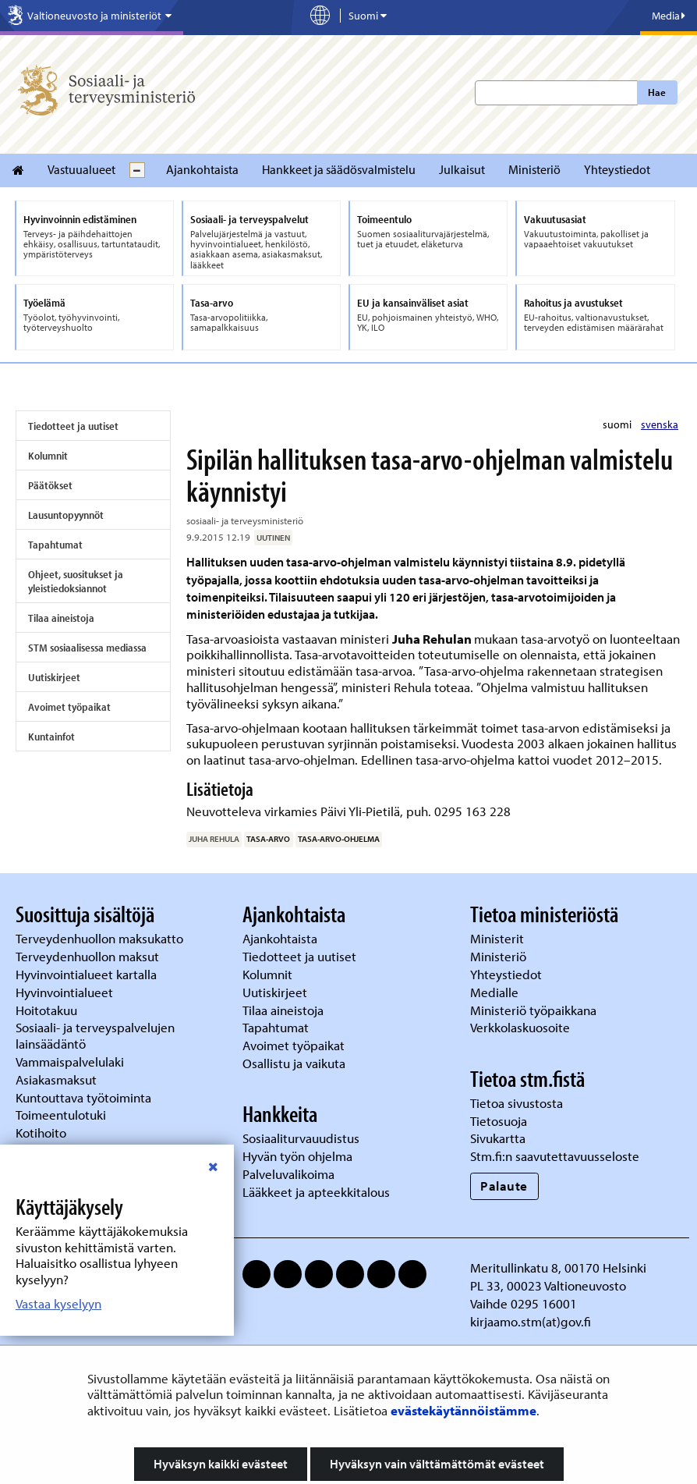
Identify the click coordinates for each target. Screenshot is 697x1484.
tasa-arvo (268, 838)
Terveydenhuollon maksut (89, 956)
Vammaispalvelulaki (71, 1061)
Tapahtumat (55, 545)
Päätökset (50, 485)
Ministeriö (534, 169)
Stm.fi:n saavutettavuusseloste (554, 1156)
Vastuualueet (81, 169)
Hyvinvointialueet (66, 992)
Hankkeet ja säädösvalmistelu (339, 169)
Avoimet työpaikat (69, 707)
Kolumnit (48, 456)
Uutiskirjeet (54, 677)
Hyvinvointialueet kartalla (88, 974)
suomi (618, 424)
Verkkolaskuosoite (521, 1027)
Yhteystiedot (617, 169)
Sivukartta (497, 1138)
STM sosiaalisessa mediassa (87, 648)
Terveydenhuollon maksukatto (101, 938)
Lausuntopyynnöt (66, 515)
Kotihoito (41, 1132)
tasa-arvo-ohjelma (339, 838)
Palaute (504, 1185)
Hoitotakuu (48, 1010)
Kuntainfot (51, 737)
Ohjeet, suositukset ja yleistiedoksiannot (75, 581)
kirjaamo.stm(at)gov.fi (530, 1321)
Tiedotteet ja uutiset (73, 426)
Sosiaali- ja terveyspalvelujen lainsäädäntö (95, 1035)
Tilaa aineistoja (61, 618)
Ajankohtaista (202, 169)
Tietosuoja (498, 1121)
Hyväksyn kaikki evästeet (221, 1464)
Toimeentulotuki (62, 1114)
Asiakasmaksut (56, 1079)
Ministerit (498, 938)
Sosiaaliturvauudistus (300, 1138)
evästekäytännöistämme (463, 1410)
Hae (657, 92)
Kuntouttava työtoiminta (83, 1097)
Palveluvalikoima (288, 1174)
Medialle (496, 992)
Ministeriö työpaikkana (535, 1010)
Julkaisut (462, 169)
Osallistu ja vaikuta (293, 1063)
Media (668, 16)
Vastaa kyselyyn (58, 1303)
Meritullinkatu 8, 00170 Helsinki (558, 1267)
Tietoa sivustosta (516, 1103)
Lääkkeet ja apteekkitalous (316, 1192)
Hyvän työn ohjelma (297, 1156)
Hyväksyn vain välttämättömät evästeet (437, 1464)
